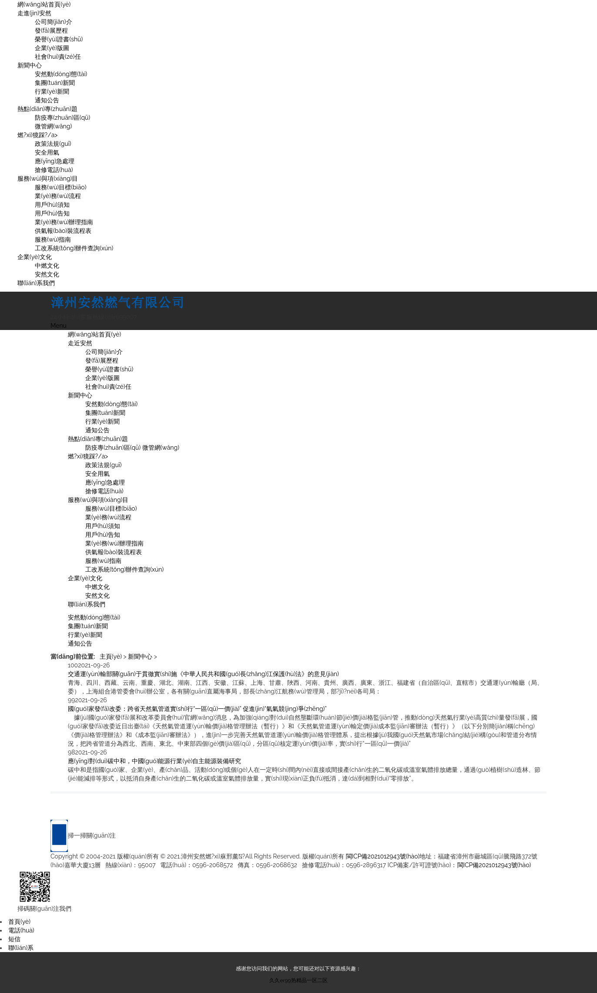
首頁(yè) (19, 921)
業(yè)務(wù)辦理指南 (64, 222)
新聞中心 (29, 65)
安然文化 (47, 274)
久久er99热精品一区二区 (298, 980)
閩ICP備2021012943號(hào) (383, 856)
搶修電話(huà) (54, 169)
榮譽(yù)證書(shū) (59, 39)
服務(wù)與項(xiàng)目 (47, 178)
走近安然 (80, 343)
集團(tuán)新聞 (55, 82)
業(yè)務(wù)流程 (58, 195)
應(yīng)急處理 (54, 161)
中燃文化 (47, 265)
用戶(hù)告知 (52, 213)
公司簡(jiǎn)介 (53, 21)
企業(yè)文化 (34, 256)
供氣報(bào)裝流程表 (63, 230)
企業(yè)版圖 (52, 47)
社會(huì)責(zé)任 (58, 56)
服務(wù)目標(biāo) (60, 187)
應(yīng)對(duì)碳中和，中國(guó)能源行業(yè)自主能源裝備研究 (154, 760)
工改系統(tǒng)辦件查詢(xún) (74, 248)
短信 (14, 939)
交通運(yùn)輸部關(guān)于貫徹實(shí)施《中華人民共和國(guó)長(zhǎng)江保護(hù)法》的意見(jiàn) (203, 673)
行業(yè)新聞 (52, 91)
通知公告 (47, 100)
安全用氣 (47, 152)
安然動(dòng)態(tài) (61, 74)
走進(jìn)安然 (34, 13)
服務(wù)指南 (53, 239)
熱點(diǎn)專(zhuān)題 (47, 108)
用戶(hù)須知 (52, 204)
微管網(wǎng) (53, 126)
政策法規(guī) (53, 143)
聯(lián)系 (21, 947)
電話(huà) (21, 930)
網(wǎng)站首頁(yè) (43, 4)
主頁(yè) (111, 656)
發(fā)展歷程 (51, 30)
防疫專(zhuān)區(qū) (62, 117)
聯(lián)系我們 (36, 282)
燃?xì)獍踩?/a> (37, 134)
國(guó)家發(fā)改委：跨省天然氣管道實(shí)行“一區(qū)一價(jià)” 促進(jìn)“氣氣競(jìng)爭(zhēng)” (197, 708)
